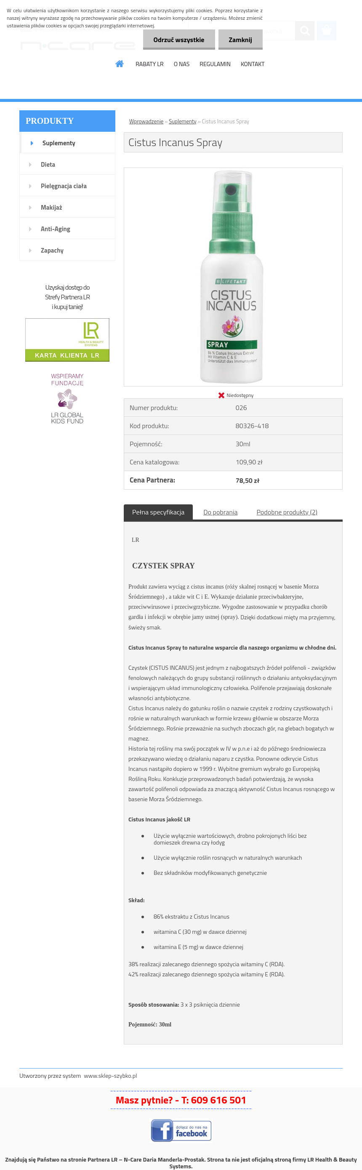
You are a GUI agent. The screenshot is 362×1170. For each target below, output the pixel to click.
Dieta (48, 164)
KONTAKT (253, 63)
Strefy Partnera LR (67, 297)
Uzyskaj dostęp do (67, 287)
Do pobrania (220, 512)
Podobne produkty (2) (286, 512)
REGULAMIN (215, 63)
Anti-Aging (55, 229)
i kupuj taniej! (67, 306)
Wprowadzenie (146, 121)
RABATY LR (149, 63)
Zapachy (52, 250)
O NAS (182, 63)
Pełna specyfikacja (158, 512)
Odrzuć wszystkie (179, 40)
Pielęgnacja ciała (64, 186)
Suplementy (59, 143)
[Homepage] (119, 63)
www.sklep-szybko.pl (110, 1075)
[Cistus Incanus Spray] (233, 171)
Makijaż (51, 207)
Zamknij (240, 40)
